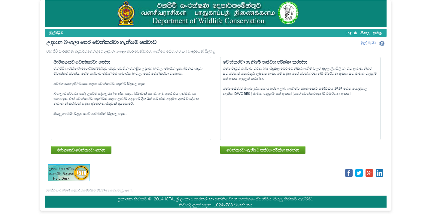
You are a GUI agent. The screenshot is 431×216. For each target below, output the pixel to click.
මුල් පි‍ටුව (368, 42)
